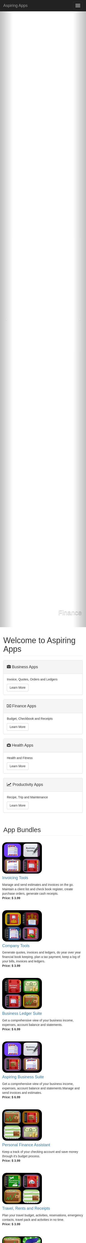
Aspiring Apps (15, 5)
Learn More (18, 687)
